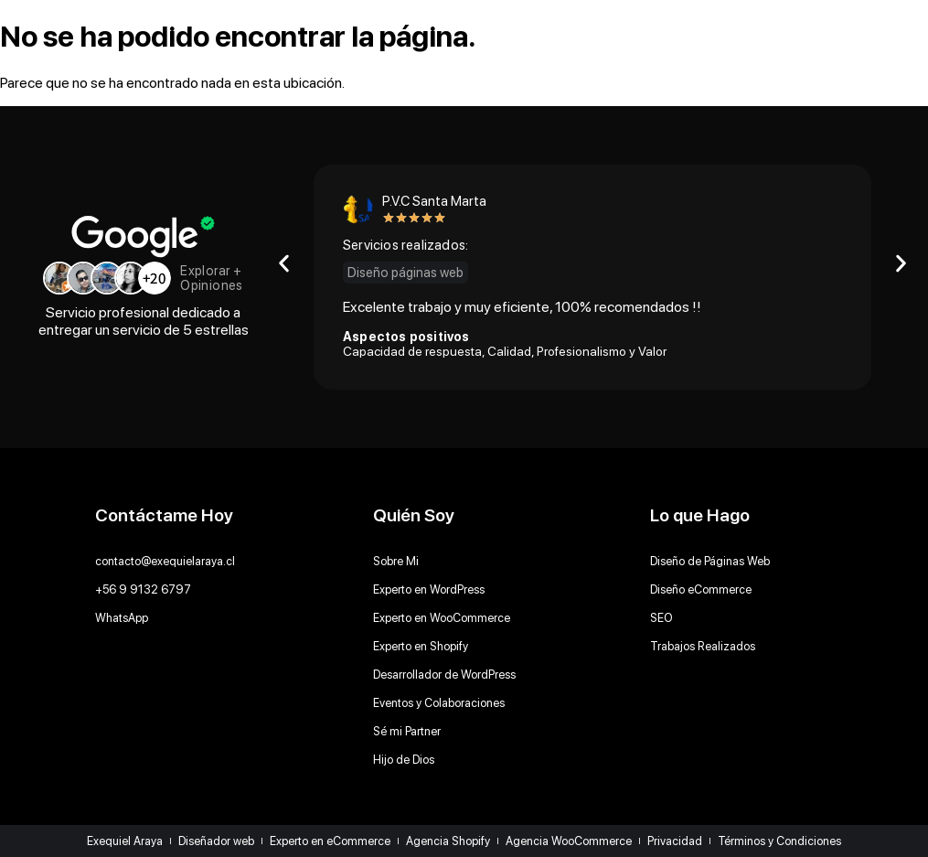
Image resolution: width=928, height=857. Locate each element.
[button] (283, 263)
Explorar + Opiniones (211, 277)
